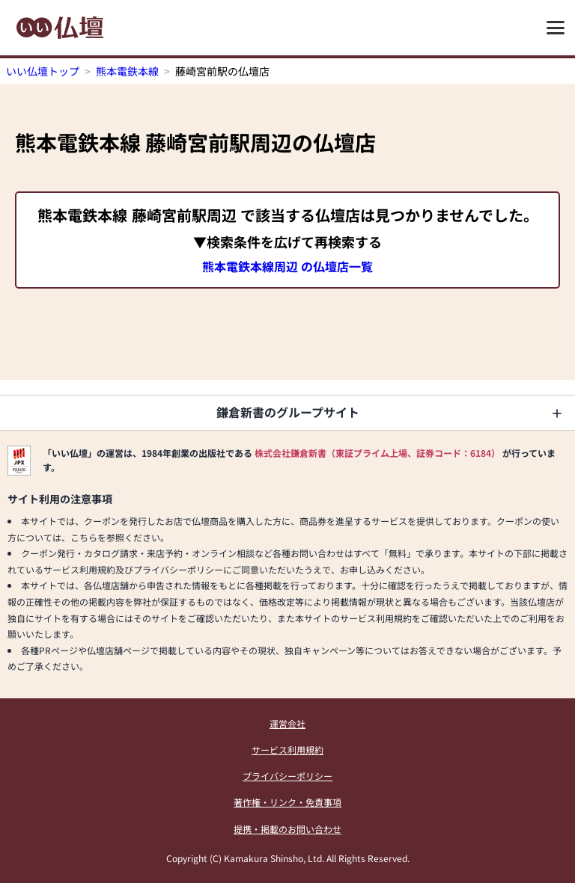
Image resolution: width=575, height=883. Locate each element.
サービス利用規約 (287, 749)
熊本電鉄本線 (127, 71)
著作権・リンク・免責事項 (287, 802)
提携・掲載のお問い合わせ (287, 828)
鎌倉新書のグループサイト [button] (287, 412)
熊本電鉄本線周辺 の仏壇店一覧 (287, 266)
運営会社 (287, 723)
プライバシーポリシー (287, 775)
